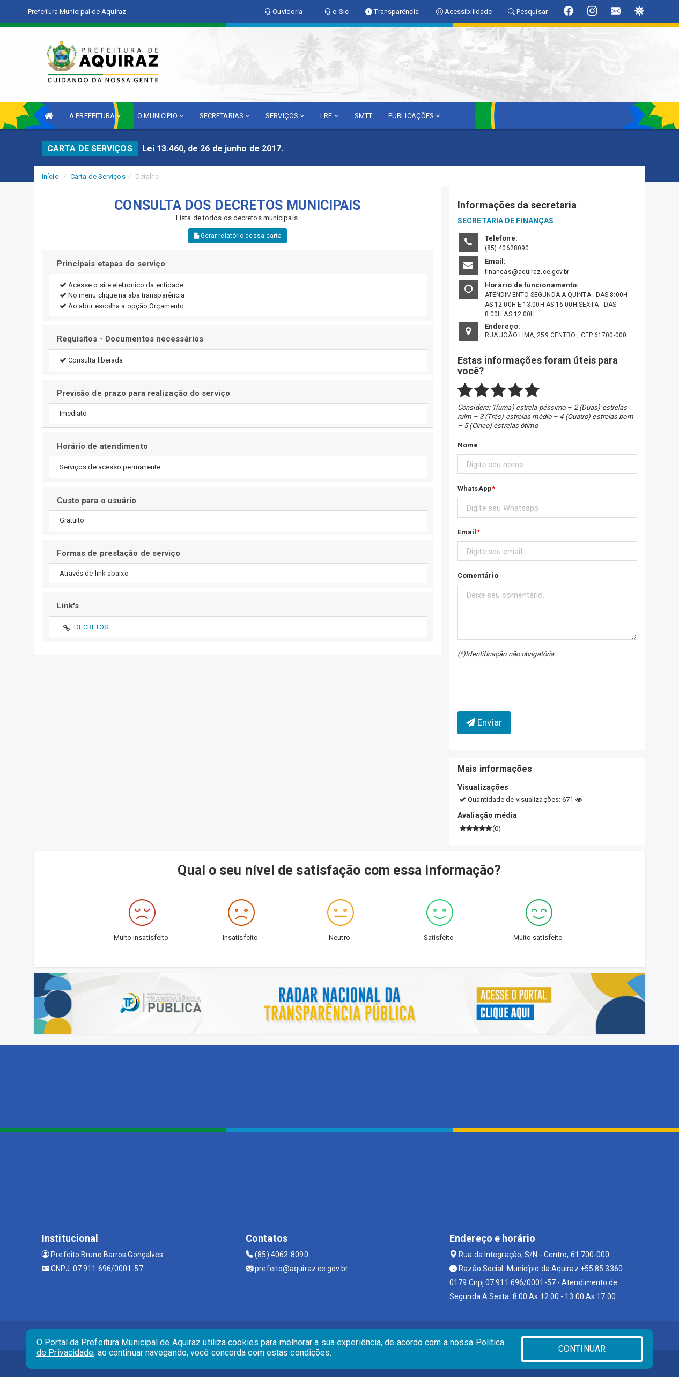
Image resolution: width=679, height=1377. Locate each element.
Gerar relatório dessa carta (238, 236)
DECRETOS (91, 627)
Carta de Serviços (98, 176)
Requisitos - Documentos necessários (130, 339)
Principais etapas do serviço (111, 264)
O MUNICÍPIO (160, 116)
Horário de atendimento (102, 446)
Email (467, 532)
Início (50, 176)
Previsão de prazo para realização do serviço (143, 393)
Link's (68, 606)
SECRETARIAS (224, 116)
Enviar (484, 722)
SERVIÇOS (284, 116)
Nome (467, 445)
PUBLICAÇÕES (414, 116)
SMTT (363, 116)
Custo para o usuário (97, 500)
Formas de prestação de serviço (119, 553)
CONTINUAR (582, 1349)
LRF (329, 116)
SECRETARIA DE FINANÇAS (505, 220)
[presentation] (520, 677)
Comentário (477, 575)
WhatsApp (474, 488)
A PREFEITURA (95, 116)
